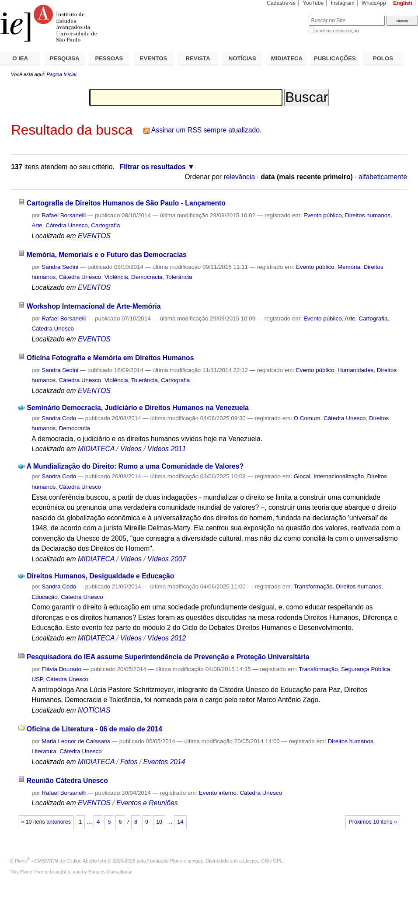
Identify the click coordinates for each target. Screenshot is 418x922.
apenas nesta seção (337, 30)
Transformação (312, 586)
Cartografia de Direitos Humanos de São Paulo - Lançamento (126, 203)
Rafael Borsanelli (64, 215)
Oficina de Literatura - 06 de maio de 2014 (94, 729)
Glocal (302, 476)
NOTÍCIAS (242, 58)
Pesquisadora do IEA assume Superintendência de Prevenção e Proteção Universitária (168, 657)
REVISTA (198, 58)
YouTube (313, 3)
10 (159, 822)
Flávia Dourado (61, 669)
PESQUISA (65, 58)
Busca (287, 15)
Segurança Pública (365, 669)
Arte (36, 225)
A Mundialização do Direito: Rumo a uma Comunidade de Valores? (135, 466)
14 (180, 822)
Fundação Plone (164, 860)
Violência (116, 277)
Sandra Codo (59, 418)
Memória (349, 267)
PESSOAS (109, 58)
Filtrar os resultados (153, 166)
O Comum (307, 418)
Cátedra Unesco (66, 225)
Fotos (128, 761)
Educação (44, 597)
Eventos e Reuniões (147, 803)
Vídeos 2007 (166, 559)
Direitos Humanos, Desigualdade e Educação (100, 576)
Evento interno (218, 793)
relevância (239, 177)
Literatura (43, 751)
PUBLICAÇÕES (335, 58)
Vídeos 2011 (166, 448)
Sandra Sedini (60, 267)
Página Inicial (61, 74)
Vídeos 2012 (166, 638)
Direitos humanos (367, 215)
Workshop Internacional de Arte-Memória (94, 306)
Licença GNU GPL (262, 860)
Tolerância (179, 277)
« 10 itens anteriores (46, 822)
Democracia (146, 277)
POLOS (383, 58)
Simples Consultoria (109, 871)
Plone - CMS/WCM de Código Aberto (56, 860)
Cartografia (105, 225)
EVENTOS (153, 58)
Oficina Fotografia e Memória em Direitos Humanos (110, 358)
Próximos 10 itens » (372, 822)
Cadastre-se (281, 3)
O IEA (20, 58)
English (402, 3)
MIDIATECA (287, 58)
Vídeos (131, 448)
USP (37, 679)
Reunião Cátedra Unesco (67, 780)
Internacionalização (339, 476)
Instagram (343, 3)
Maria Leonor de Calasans (76, 741)
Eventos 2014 (164, 761)
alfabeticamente (383, 177)
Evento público (322, 215)
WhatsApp (374, 3)
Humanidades (355, 370)
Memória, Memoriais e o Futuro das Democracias (107, 254)
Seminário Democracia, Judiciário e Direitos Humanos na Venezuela (138, 407)
